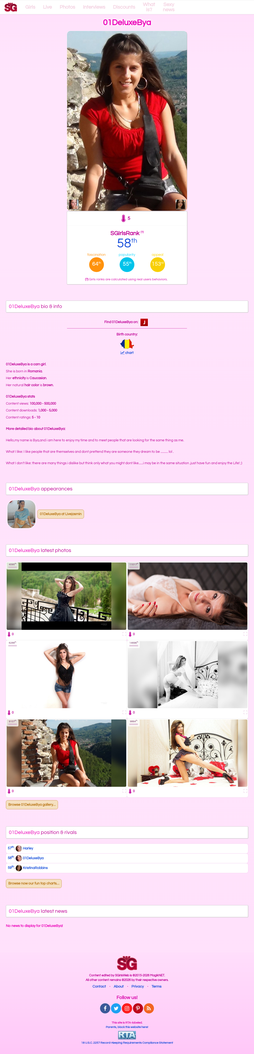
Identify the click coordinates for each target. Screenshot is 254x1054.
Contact (99, 986)
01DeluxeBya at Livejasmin (61, 514)
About (119, 986)
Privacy (137, 986)
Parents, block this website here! (127, 1027)
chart (127, 353)
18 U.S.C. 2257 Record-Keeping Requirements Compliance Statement (127, 1042)
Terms (157, 986)
